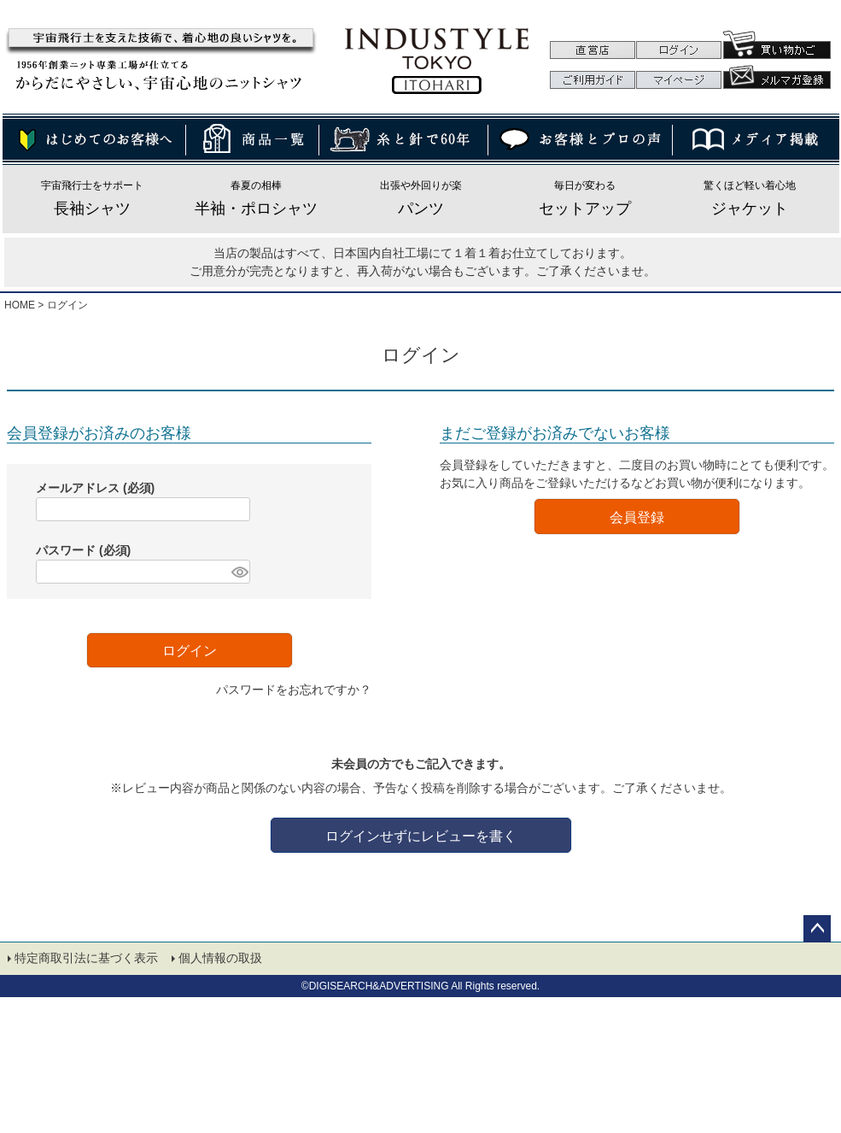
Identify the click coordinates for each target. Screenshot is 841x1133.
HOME (19, 305)
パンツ (421, 208)
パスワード (83, 550)
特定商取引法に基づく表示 (87, 959)
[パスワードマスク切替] (238, 572)
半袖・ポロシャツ (256, 208)
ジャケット (749, 208)
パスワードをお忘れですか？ (293, 689)
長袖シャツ (92, 208)
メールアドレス (95, 488)
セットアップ (585, 208)
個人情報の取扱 (221, 959)
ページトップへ (817, 928)
